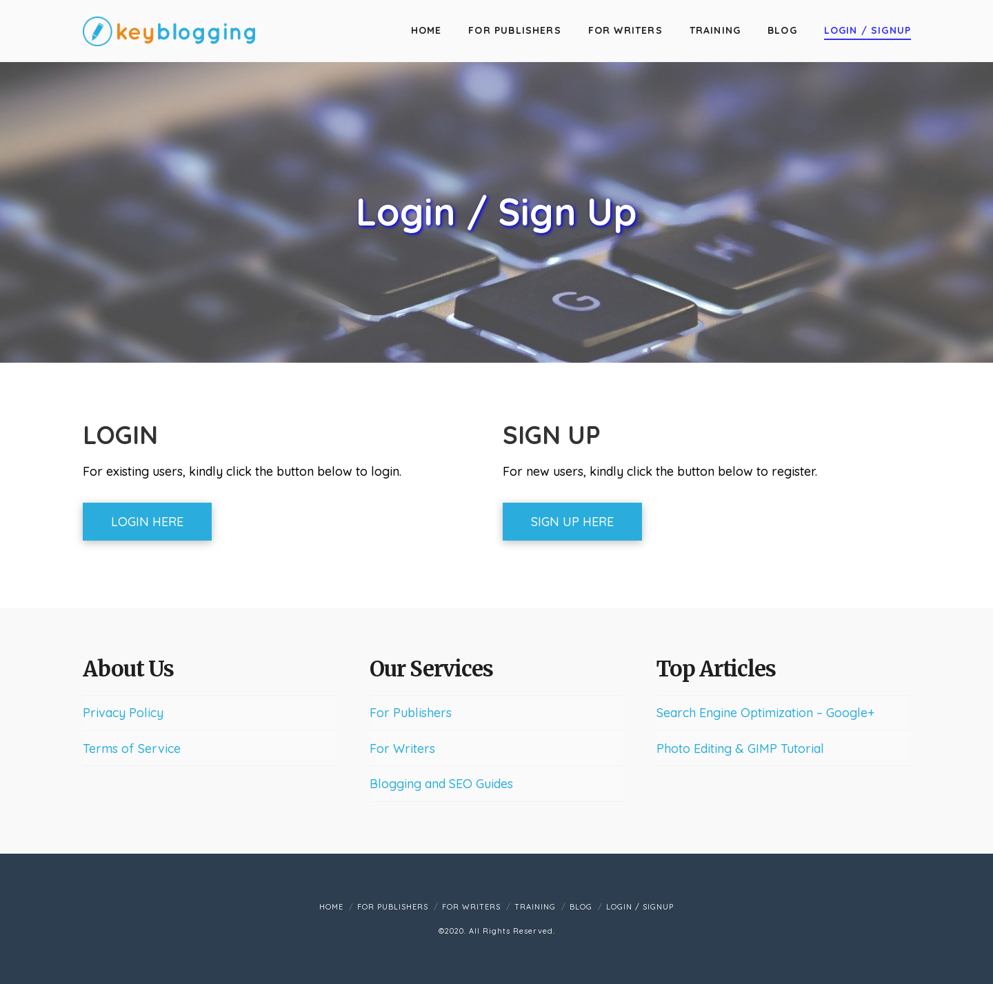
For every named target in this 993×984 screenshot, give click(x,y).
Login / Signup (640, 907)
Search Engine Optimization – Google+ (765, 713)
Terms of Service (132, 748)
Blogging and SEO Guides (441, 784)
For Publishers (411, 713)
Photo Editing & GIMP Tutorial (740, 748)
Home (331, 907)
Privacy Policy (123, 713)
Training (535, 907)
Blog (581, 907)
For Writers (402, 748)
